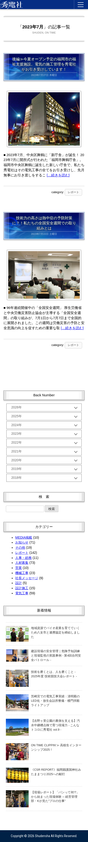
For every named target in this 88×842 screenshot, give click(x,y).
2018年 (16, 477)
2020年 (16, 460)
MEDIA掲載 (23, 537)
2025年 (16, 416)
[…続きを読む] (58, 175)
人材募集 (21, 563)
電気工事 (21, 593)
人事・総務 (23, 558)
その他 (20, 547)
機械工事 (21, 573)
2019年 (16, 469)
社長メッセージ (26, 578)
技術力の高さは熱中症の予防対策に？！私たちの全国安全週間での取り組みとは (44, 223)
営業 (18, 568)
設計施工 (21, 588)
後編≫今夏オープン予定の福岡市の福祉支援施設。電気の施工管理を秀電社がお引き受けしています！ (44, 64)
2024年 (16, 425)
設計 (18, 583)
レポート (73, 192)
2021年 (16, 451)
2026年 (16, 407)
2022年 (16, 442)
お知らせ (21, 542)
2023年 (16, 433)
